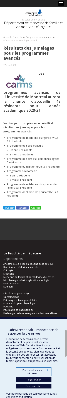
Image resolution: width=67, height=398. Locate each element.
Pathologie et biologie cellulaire (20, 300)
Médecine (8, 273)
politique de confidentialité (33, 393)
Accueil (7, 37)
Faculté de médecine (33, 19)
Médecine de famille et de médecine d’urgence (28, 277)
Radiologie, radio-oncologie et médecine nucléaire (30, 313)
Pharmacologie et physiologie (19, 303)
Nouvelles (18, 37)
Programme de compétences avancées (41, 37)
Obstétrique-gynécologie (16, 293)
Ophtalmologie (11, 296)
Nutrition (8, 286)
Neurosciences (11, 283)
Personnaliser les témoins (35, 371)
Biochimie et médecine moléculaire (22, 267)
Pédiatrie (8, 306)
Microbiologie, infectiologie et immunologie (26, 280)
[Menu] (61, 3)
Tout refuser (33, 379)
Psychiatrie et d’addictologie (18, 309)
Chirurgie (8, 270)
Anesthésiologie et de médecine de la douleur (28, 263)
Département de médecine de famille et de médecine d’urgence (33, 24)
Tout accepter (33, 386)
